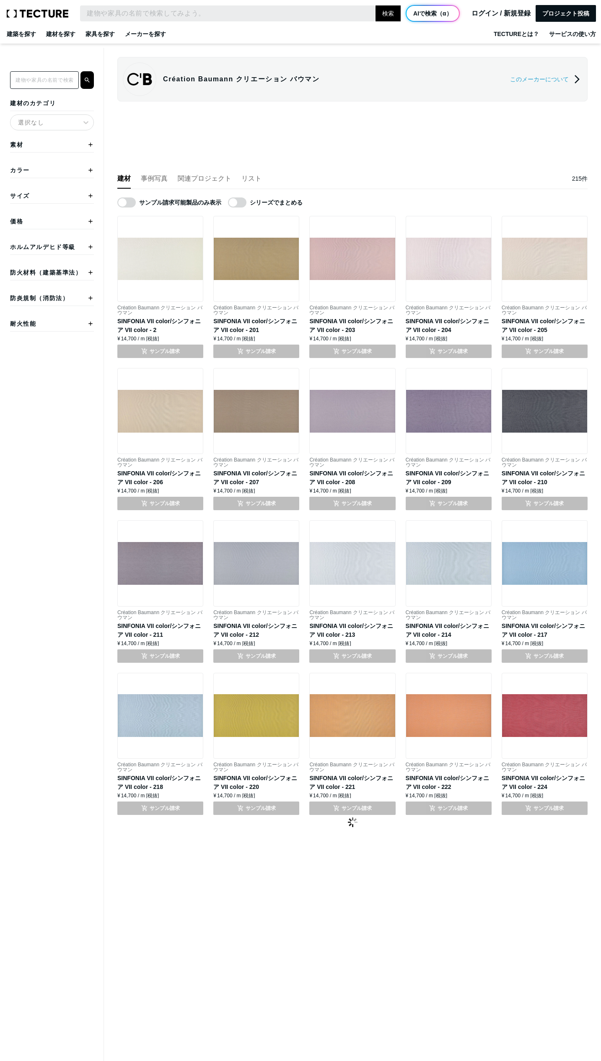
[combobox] (19, 118)
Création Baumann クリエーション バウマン (159, 310)
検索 (388, 13)
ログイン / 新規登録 (501, 13)
